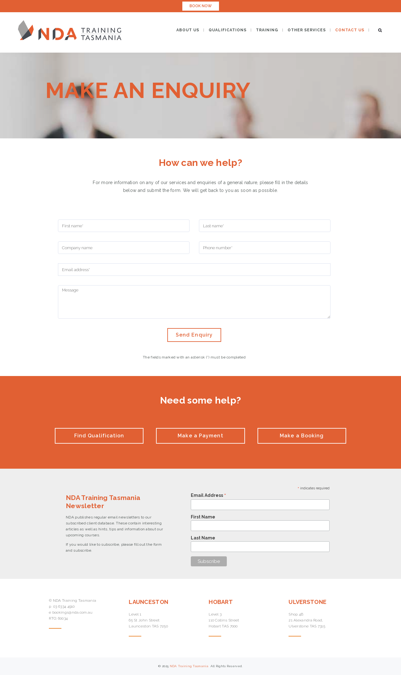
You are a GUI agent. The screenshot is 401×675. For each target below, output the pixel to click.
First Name (203, 516)
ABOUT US (187, 30)
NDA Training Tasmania (190, 666)
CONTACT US (349, 30)
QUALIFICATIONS (228, 30)
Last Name (203, 537)
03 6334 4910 (64, 606)
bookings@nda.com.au (72, 612)
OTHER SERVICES (307, 30)
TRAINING (267, 30)
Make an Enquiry (148, 90)
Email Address (208, 495)
